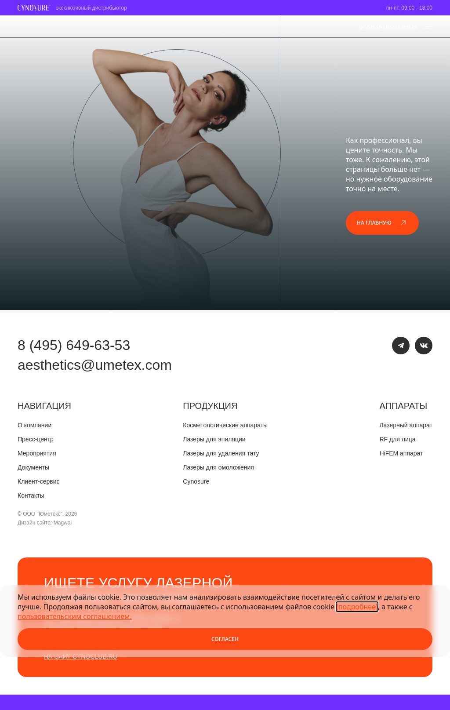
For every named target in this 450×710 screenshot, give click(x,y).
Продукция (210, 406)
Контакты (31, 495)
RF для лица (397, 439)
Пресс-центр (36, 439)
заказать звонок (388, 26)
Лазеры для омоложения (218, 467)
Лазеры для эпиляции (214, 439)
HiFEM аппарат (401, 453)
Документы (33, 467)
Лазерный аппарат (405, 425)
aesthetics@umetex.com (95, 365)
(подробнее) (357, 607)
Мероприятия (37, 453)
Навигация (44, 406)
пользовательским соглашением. (75, 616)
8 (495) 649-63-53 (74, 345)
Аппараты (403, 406)
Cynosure (196, 481)
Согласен (225, 639)
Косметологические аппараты (225, 425)
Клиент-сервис (39, 481)
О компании (34, 425)
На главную (382, 222)
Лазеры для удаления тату (221, 453)
